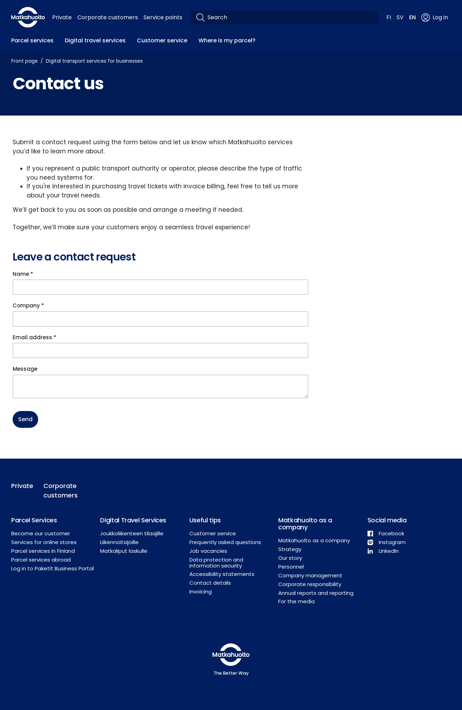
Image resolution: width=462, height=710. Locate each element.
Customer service (162, 40)
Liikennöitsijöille (119, 542)
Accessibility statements (221, 574)
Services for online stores (44, 542)
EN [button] (412, 17)
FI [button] (388, 17)
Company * (28, 305)
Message (25, 369)
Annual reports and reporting (316, 593)
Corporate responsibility (309, 584)
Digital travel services (95, 40)
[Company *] (160, 319)
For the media (296, 601)
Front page (24, 60)
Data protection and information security (216, 562)
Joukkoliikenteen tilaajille (131, 533)
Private (62, 17)
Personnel (291, 566)
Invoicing (200, 591)
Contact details (210, 582)
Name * (23, 274)
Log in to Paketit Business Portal (52, 568)
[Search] (290, 17)
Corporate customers (107, 17)
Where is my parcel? (226, 40)
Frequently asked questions (225, 542)
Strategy (289, 549)
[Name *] (160, 287)
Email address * (34, 337)
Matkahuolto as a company (314, 540)
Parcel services (32, 40)
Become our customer (40, 533)
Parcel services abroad (41, 559)
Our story (290, 558)
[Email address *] (160, 350)
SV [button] (400, 17)
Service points (163, 17)
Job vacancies (208, 551)
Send (25, 419)
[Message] (160, 386)
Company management (310, 575)
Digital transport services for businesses (94, 60)
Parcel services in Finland (43, 551)
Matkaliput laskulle (123, 551)
